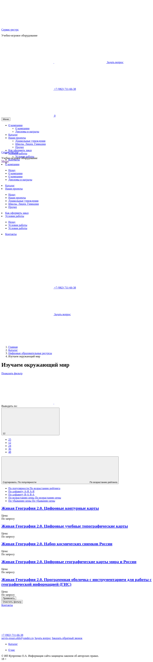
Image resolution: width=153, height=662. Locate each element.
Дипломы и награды (20, 179)
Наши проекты (14, 188)
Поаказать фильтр (11, 373)
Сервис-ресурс (10, 29)
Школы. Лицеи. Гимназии (23, 203)
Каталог (10, 185)
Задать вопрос (42, 638)
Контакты (14, 159)
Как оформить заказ (17, 212)
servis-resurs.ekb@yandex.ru (17, 638)
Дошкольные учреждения (23, 200)
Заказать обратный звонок (67, 638)
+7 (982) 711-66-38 (12, 635)
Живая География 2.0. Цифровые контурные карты (50, 508)
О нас (11, 649)
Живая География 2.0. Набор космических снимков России (56, 544)
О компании (12, 164)
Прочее (12, 207)
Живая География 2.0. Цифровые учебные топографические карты (64, 526)
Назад (11, 170)
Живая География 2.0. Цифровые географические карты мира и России (68, 561)
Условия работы (24, 156)
